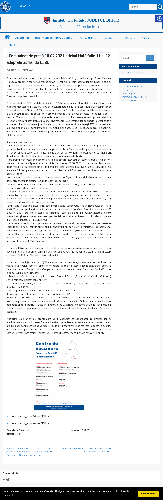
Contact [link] (10, 45)
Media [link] (146, 38)
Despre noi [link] (21, 38)
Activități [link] (108, 38)
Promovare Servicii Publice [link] (134, 96)
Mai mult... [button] (10, 495)
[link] (159, 18)
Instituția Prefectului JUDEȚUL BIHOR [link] (86, 20)
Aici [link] (8, 416)
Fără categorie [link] (128, 93)
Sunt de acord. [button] (148, 493)
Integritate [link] (128, 38)
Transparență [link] (87, 38)
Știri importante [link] (129, 100)
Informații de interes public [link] (53, 38)
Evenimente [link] (127, 90)
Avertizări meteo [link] (130, 66)
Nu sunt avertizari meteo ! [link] (134, 72)
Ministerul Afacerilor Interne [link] (81, 26)
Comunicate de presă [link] (132, 86)
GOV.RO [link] (25, 6)
